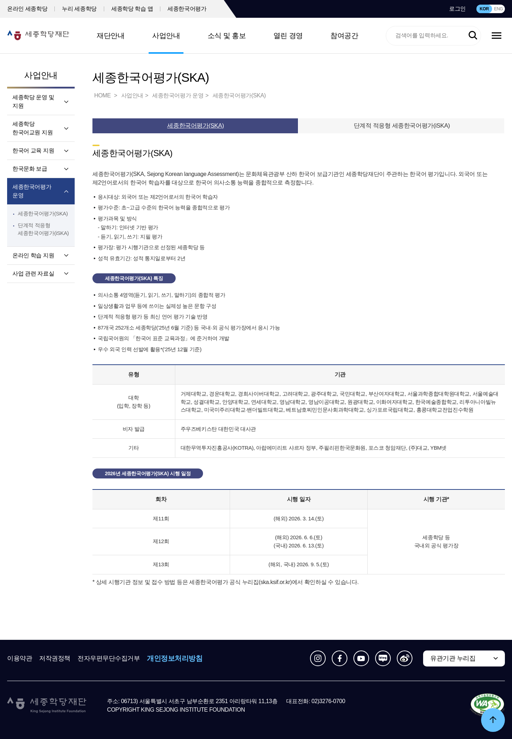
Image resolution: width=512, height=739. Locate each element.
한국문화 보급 (29, 169)
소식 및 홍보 (227, 35)
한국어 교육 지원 (33, 151)
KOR (484, 8)
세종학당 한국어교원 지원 (32, 128)
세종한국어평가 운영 (31, 191)
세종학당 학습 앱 (132, 9)
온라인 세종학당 (27, 9)
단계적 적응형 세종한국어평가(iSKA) (402, 125)
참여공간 (344, 35)
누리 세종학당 (79, 9)
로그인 (457, 9)
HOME (103, 95)
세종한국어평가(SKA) (43, 213)
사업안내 (166, 35)
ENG (498, 8)
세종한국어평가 (186, 9)
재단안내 (110, 35)
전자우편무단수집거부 (109, 658)
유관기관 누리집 (452, 658)
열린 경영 (288, 35)
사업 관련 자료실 (33, 274)
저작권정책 (54, 658)
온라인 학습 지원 (33, 255)
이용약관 (19, 658)
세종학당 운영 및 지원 (33, 101)
